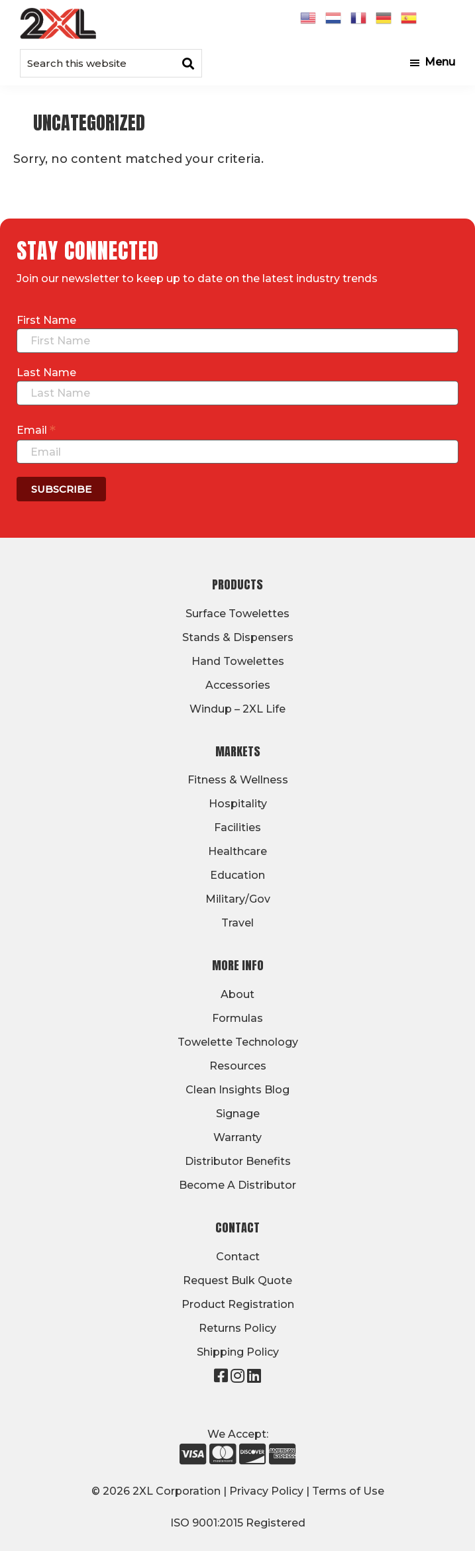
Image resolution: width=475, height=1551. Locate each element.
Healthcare (237, 851)
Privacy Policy (266, 1491)
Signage (238, 1113)
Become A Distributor (237, 1185)
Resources (237, 1066)
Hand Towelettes (237, 661)
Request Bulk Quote (237, 1280)
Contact (238, 1256)
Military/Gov (237, 899)
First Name (46, 320)
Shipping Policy (238, 1352)
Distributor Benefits (238, 1161)
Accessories (237, 685)
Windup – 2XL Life (237, 709)
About (237, 994)
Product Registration (238, 1304)
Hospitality (238, 803)
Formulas (237, 1018)
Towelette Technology (238, 1042)
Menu (440, 62)
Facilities (237, 827)
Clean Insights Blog (237, 1089)
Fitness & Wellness (237, 780)
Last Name (46, 372)
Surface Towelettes (237, 613)
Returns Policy (237, 1328)
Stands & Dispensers (237, 637)
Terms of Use (348, 1491)
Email (36, 430)
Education (237, 875)
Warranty (237, 1137)
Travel (237, 923)
